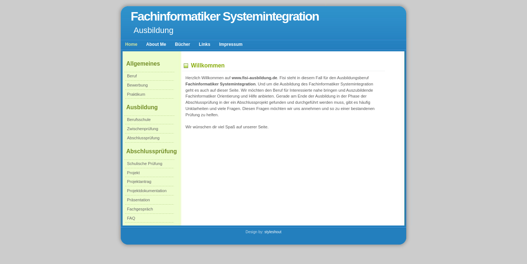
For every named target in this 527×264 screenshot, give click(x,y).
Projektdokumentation (147, 190)
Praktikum (136, 94)
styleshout (273, 232)
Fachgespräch (140, 209)
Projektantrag (139, 181)
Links (204, 44)
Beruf (132, 76)
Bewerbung (137, 85)
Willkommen (208, 65)
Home (131, 44)
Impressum (231, 44)
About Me (156, 44)
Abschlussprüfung (143, 138)
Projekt (133, 172)
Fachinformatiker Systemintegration (225, 16)
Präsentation (138, 200)
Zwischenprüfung (142, 128)
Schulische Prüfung (144, 163)
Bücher (182, 44)
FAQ (131, 218)
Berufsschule (139, 119)
